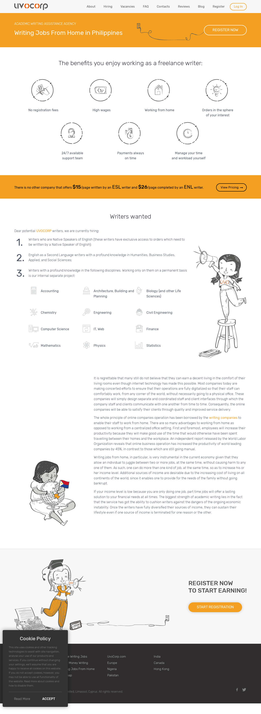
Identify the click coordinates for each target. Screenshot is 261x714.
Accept (48, 699)
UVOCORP (43, 231)
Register (219, 6)
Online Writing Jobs (74, 656)
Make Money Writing (74, 663)
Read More (22, 699)
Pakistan (113, 675)
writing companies (223, 418)
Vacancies (128, 6)
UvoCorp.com (116, 656)
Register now (225, 30)
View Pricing (232, 188)
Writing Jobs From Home (78, 669)
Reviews (184, 6)
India (157, 656)
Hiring (108, 6)
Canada (159, 663)
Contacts (163, 6)
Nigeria (112, 669)
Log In (238, 6)
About (91, 6)
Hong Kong (161, 669)
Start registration (215, 607)
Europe (112, 663)
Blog (201, 6)
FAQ (146, 6)
